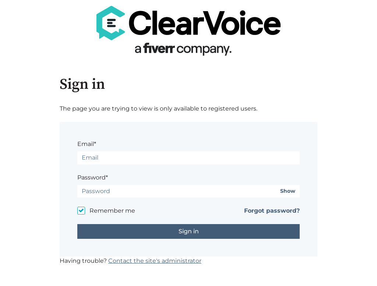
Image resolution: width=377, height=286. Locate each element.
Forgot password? (272, 210)
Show (287, 191)
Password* (92, 177)
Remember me (112, 210)
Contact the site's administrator (154, 260)
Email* (86, 143)
